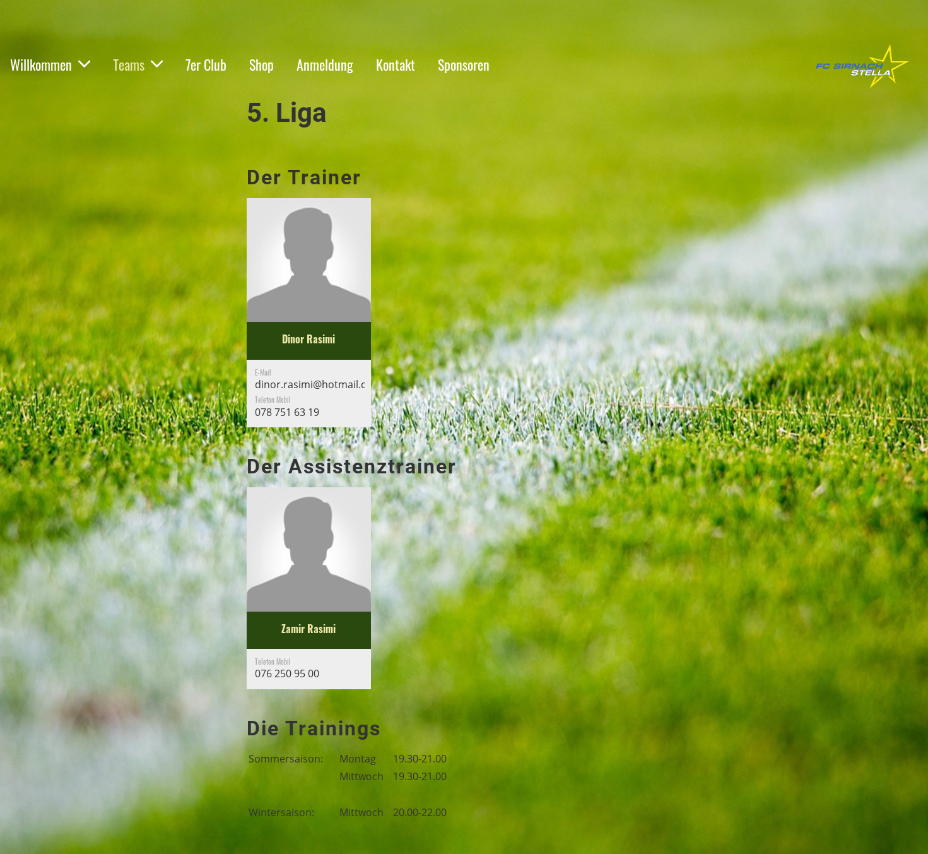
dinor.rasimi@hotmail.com (318, 384)
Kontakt (395, 64)
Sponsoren (464, 64)
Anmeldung (325, 64)
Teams (138, 64)
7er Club (205, 64)
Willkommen (50, 64)
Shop (261, 64)
